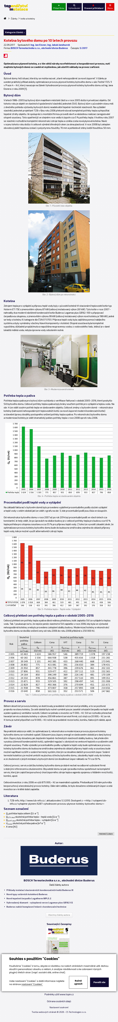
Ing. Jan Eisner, (39, 44)
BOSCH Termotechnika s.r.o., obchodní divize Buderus (39, 48)
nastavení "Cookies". (32, 984)
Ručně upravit (78, 982)
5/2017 (83, 48)
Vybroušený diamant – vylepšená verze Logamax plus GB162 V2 (38, 902)
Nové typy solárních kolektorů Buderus (25, 894)
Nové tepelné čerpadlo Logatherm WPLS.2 (27, 898)
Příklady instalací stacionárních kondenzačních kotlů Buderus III (38, 890)
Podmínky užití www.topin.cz (59, 994)
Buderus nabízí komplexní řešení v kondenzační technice (35, 907)
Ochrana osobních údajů (59, 1001)
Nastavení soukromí (59, 1007)
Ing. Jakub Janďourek (58, 44)
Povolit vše (99, 982)
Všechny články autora (59, 915)
